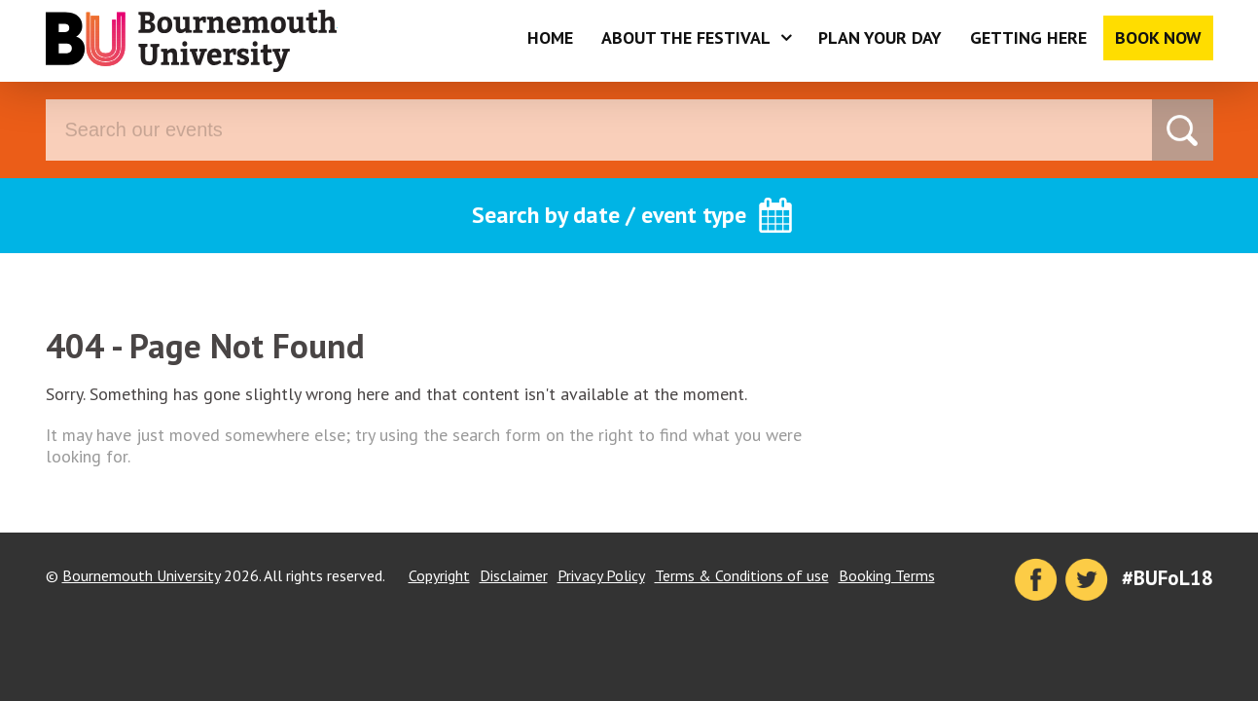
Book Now (1158, 37)
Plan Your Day (880, 37)
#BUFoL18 (1167, 577)
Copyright (439, 575)
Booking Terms (887, 575)
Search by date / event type (609, 215)
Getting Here (1028, 37)
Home (550, 37)
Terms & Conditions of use (742, 575)
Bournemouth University (192, 41)
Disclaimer (514, 575)
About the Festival (686, 37)
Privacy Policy (601, 575)
